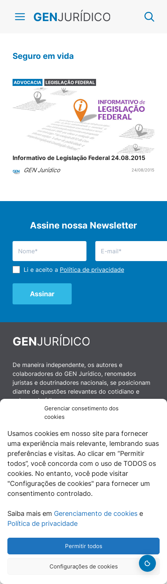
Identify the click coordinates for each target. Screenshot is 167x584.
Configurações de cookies (84, 566)
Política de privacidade (42, 523)
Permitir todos (83, 546)
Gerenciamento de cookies (95, 513)
